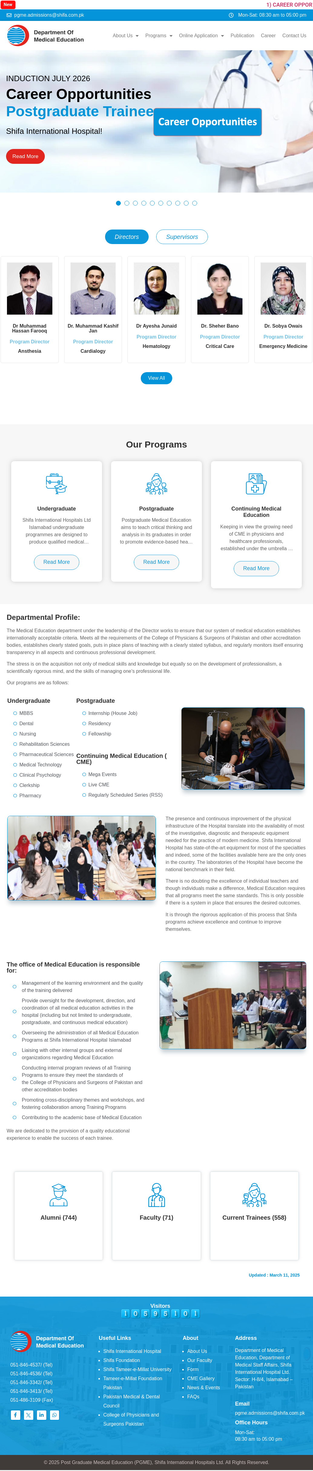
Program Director (29, 346)
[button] (118, 203)
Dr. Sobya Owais (283, 326)
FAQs (193, 1397)
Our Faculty (199, 1361)
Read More (25, 157)
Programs (158, 36)
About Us (126, 36)
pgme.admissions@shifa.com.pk (270, 1413)
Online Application (201, 36)
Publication (242, 35)
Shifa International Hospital (132, 1352)
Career (268, 35)
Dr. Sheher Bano (220, 326)
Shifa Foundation (121, 1361)
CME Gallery (201, 1379)
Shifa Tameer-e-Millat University (137, 1370)
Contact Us (294, 35)
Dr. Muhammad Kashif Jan (93, 328)
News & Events (203, 1388)
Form (192, 1370)
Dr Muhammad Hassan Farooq (29, 328)
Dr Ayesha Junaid (156, 326)
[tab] (127, 237)
